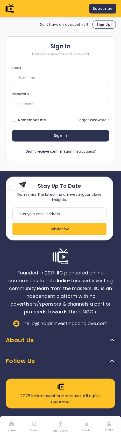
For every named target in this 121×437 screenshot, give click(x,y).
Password (20, 93)
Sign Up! (104, 24)
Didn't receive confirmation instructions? (60, 151)
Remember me (32, 120)
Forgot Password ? (93, 119)
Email (16, 67)
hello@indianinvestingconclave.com (60, 323)
